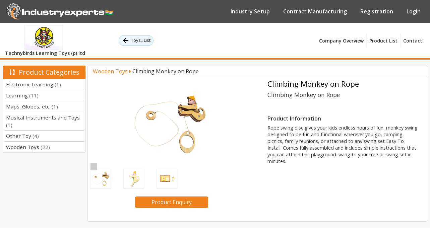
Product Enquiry (171, 202)
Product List (383, 40)
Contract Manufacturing (315, 11)
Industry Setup (250, 11)
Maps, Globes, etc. (32, 106)
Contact (412, 40)
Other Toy (22, 136)
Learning (22, 95)
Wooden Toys (28, 147)
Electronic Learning (33, 84)
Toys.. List (136, 40)
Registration (376, 11)
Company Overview (341, 40)
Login (414, 11)
